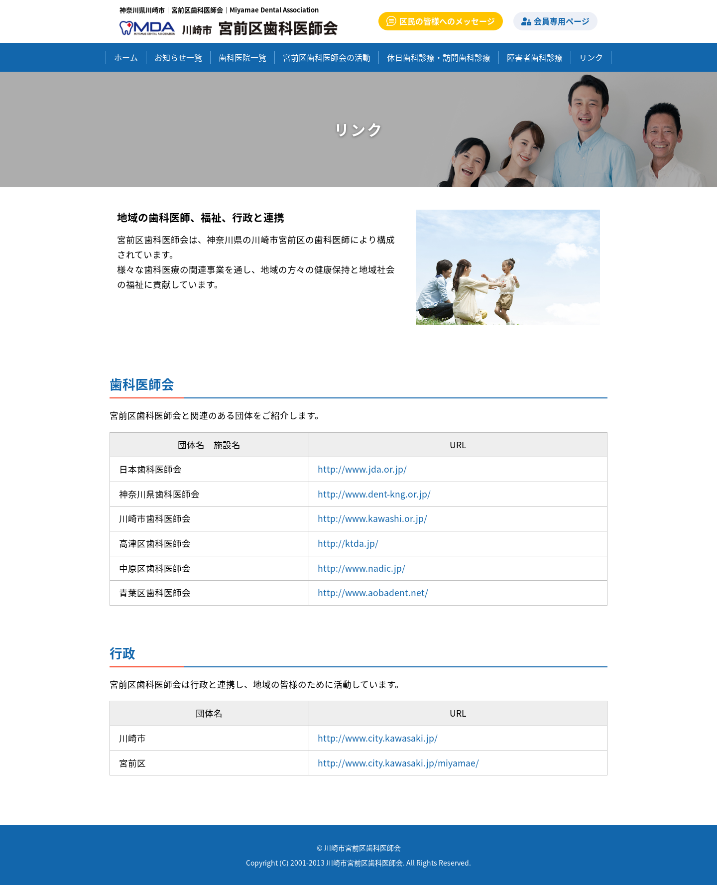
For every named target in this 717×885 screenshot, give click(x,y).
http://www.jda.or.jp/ (362, 469)
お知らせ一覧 (178, 57)
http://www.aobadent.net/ (373, 592)
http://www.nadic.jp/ (361, 568)
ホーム (126, 57)
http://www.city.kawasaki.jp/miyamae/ (398, 763)
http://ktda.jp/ (348, 543)
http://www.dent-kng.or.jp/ (374, 494)
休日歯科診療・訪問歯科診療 (438, 57)
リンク (591, 57)
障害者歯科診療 (535, 57)
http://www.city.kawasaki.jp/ (378, 738)
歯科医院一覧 (242, 57)
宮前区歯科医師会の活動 (326, 57)
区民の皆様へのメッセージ (440, 21)
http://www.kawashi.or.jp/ (372, 518)
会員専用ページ (555, 21)
